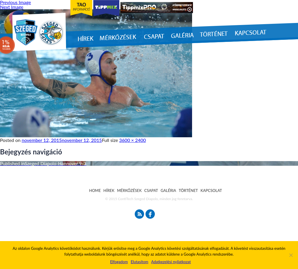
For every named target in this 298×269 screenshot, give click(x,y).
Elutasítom (139, 261)
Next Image (11, 7)
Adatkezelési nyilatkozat (171, 261)
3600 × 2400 (132, 140)
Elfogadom (119, 261)
